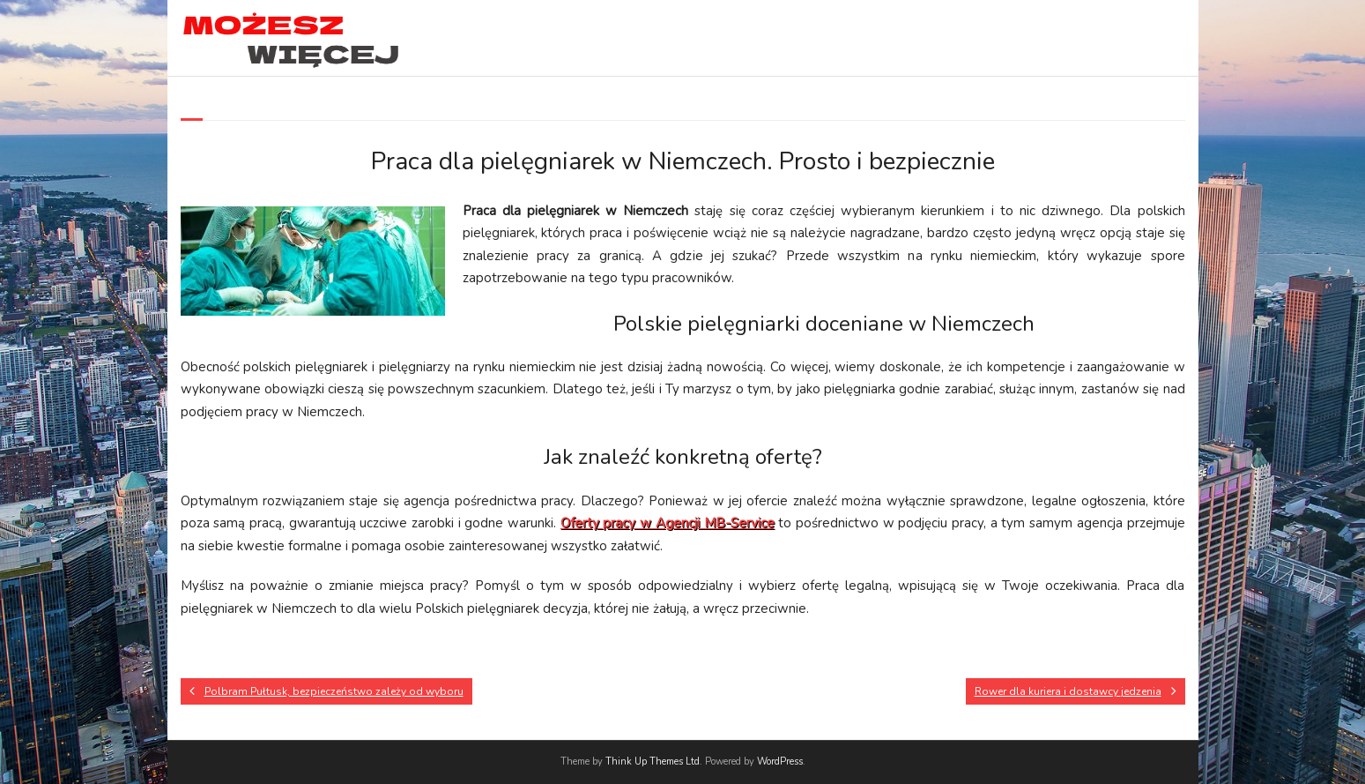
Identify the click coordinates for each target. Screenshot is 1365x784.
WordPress (780, 761)
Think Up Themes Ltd (652, 761)
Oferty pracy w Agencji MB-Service (667, 523)
